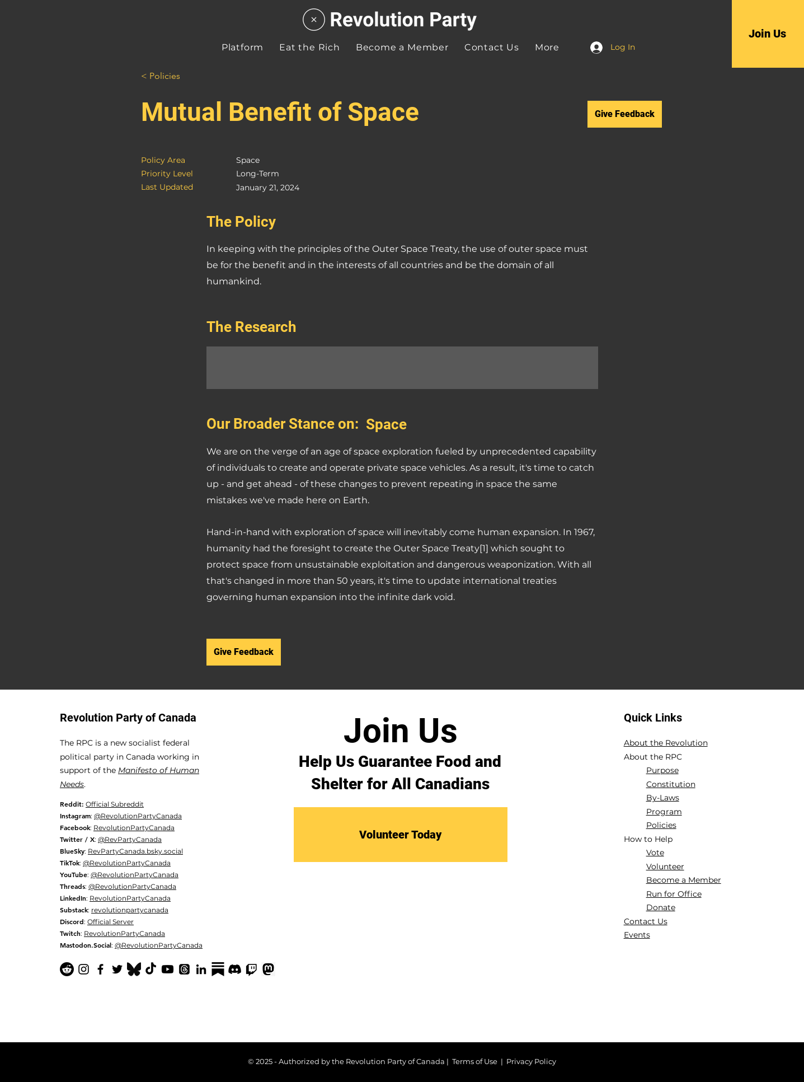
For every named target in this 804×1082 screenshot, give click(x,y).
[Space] (482, 424)
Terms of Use (474, 1061)
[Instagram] (84, 969)
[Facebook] (100, 969)
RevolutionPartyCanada (134, 827)
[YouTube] (168, 969)
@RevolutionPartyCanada (138, 816)
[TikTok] (151, 969)
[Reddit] (67, 969)
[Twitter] (117, 969)
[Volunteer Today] (400, 834)
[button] (547, 47)
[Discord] (235, 969)
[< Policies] (180, 76)
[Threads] (184, 969)
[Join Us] (767, 34)
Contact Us (645, 921)
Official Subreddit (115, 804)
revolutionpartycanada (129, 910)
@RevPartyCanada (130, 839)
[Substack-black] (218, 969)
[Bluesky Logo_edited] (134, 969)
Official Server (110, 921)
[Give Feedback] (624, 114)
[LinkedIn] (201, 969)
